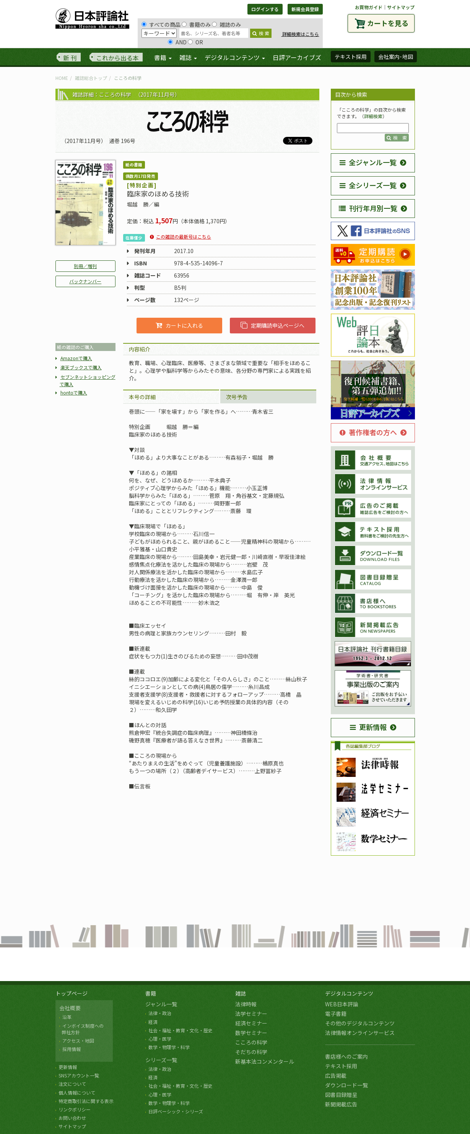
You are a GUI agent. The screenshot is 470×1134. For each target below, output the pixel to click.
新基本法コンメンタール (264, 1061)
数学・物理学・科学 (169, 1047)
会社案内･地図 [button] (395, 56)
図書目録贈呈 (341, 1094)
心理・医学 (159, 1038)
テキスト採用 (341, 1066)
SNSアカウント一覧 (79, 1075)
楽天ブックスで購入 (81, 367)
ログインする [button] (265, 9)
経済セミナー (251, 1023)
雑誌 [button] (188, 57)
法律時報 (246, 1004)
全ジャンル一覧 (368, 162)
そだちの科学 (251, 1052)
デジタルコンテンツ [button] (235, 57)
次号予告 (236, 397)
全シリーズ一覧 (368, 185)
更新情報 (368, 727)
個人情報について (77, 1092)
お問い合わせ (72, 1118)
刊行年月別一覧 (368, 208)
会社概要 (70, 1008)
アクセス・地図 (78, 1040)
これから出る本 (117, 57)
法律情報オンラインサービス (360, 1033)
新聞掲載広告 (341, 1104)
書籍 (150, 993)
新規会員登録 (305, 9)
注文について (72, 1083)
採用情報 (71, 1049)
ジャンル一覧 (161, 1004)
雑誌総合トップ (91, 78)
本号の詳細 (142, 397)
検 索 (260, 33)
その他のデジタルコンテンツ (360, 1023)
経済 (153, 1022)
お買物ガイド (368, 7)
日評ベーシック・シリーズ (175, 1111)
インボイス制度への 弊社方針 (81, 1028)
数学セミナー (251, 1033)
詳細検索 (373, 116)
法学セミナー (251, 1013)
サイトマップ (401, 7)
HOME (61, 78)
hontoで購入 (73, 392)
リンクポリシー (75, 1109)
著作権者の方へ (368, 432)
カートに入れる (179, 325)
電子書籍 (335, 1013)
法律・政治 (159, 1013)
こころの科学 (251, 1042)
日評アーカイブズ (297, 57)
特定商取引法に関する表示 (86, 1101)
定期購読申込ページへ (272, 325)
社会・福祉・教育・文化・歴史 (180, 1030)
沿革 (67, 1017)
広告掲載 (335, 1075)
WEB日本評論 (341, 1004)
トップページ (71, 993)
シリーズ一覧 (161, 1060)
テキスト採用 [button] (351, 56)
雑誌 (240, 993)
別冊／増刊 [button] (85, 266)
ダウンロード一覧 (346, 1085)
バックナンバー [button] (85, 281)
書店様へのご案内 (346, 1056)
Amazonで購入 (76, 358)
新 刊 (70, 57)
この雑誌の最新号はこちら (183, 236)
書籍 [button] (163, 57)
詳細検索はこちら (300, 34)
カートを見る (387, 23)
